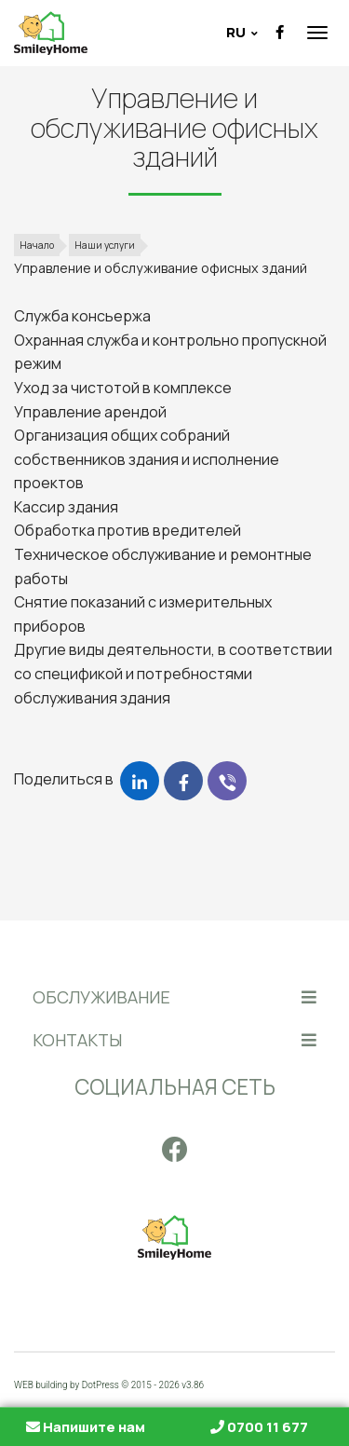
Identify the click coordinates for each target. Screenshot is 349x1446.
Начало (37, 245)
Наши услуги (104, 245)
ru (237, 32)
